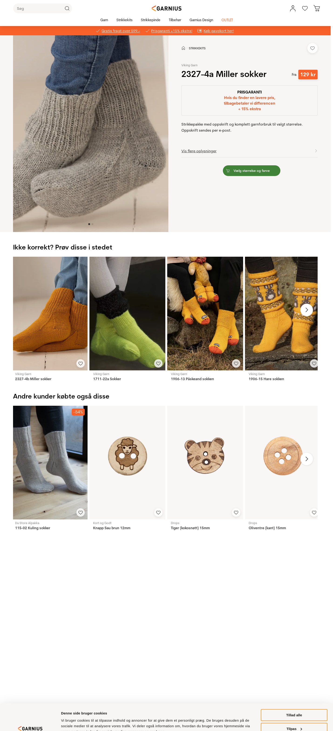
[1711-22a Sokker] (127, 313)
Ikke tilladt (293, 719)
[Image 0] (89, 224)
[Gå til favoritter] (305, 8)
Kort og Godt (102, 523)
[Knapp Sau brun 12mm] (127, 462)
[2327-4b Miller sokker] (49, 313)
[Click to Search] (67, 8)
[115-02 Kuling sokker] (49, 462)
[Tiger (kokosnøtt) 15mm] (205, 462)
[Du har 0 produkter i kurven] (317, 8)
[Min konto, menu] (293, 8)
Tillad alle (294, 692)
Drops (175, 523)
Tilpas (294, 706)
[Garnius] (166, 8)
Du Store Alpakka (27, 523)
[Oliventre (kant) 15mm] (283, 462)
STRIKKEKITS (197, 48)
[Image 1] (92, 224)
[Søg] (42, 8)
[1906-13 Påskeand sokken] (205, 313)
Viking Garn (189, 65)
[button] (91, 133)
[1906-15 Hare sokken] (283, 313)
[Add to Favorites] (312, 48)
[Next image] (306, 310)
